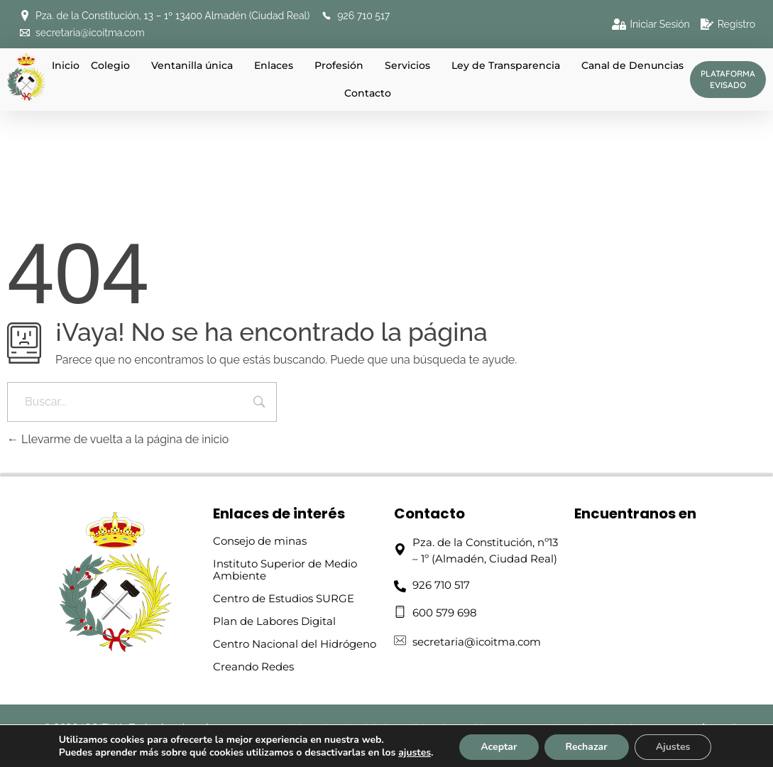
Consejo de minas (260, 541)
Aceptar (499, 747)
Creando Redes (253, 666)
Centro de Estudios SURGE (283, 598)
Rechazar (587, 747)
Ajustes (673, 747)
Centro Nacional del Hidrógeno (294, 644)
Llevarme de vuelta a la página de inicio (118, 439)
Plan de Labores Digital (274, 621)
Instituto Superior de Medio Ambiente (285, 569)
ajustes (414, 752)
